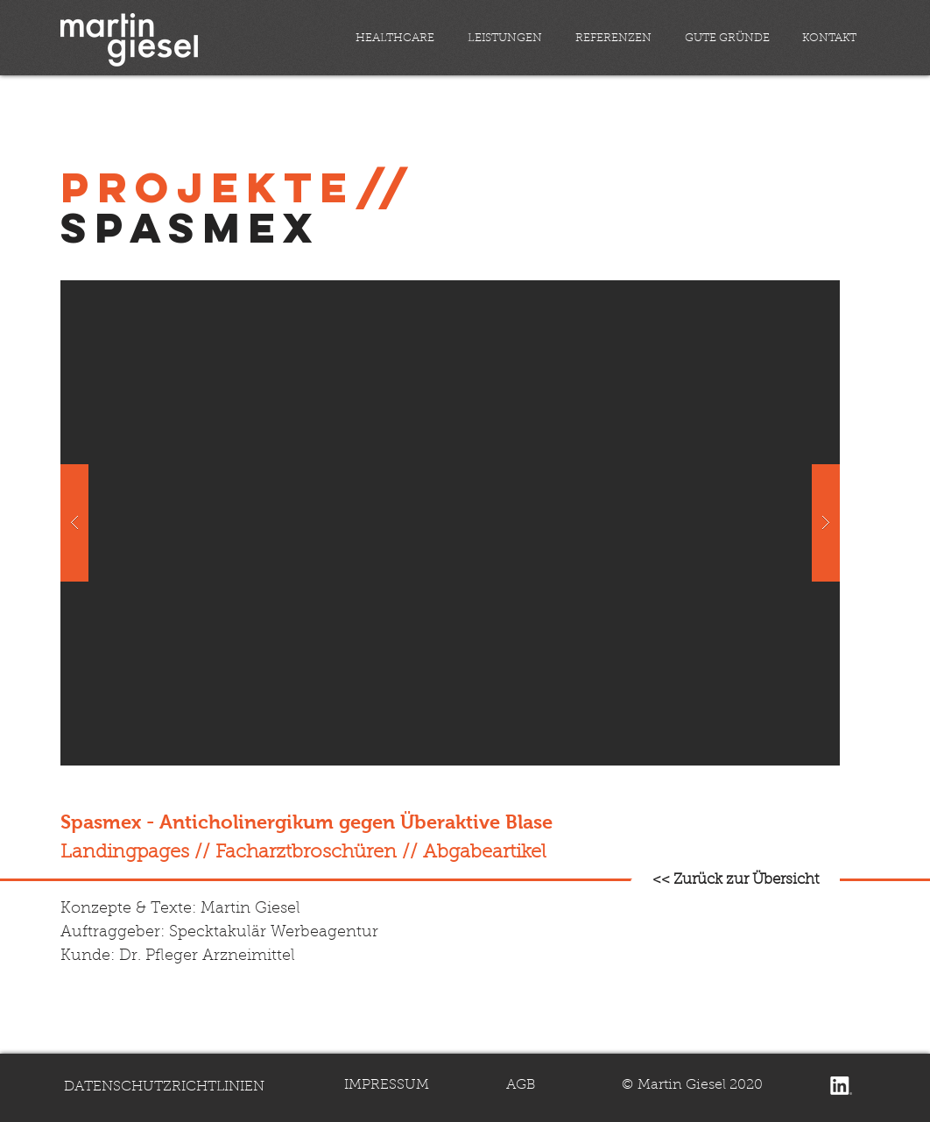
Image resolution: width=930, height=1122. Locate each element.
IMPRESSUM (386, 1085)
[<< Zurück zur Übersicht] (735, 880)
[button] (450, 523)
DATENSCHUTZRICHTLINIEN (164, 1087)
